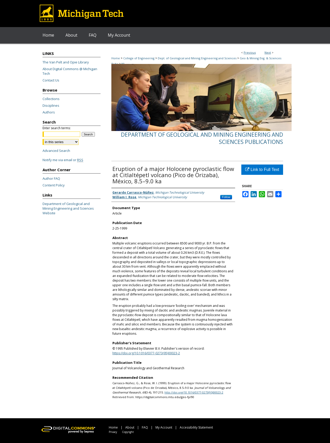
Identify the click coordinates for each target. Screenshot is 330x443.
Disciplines (51, 105)
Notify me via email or (63, 160)
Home (115, 58)
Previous (250, 52)
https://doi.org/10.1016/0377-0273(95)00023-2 (146, 353)
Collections (51, 98)
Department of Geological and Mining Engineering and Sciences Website (68, 208)
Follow (226, 197)
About (129, 427)
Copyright (128, 432)
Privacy (113, 432)
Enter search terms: (57, 128)
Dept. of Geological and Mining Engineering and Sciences (197, 58)
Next (268, 52)
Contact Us (51, 80)
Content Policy (54, 185)
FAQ (145, 427)
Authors (49, 112)
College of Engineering (138, 58)
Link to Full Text (262, 169)
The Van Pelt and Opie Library (66, 62)
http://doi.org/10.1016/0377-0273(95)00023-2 (193, 392)
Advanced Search (56, 150)
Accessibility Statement (196, 427)
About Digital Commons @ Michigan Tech (70, 71)
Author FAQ (51, 178)
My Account (163, 427)
